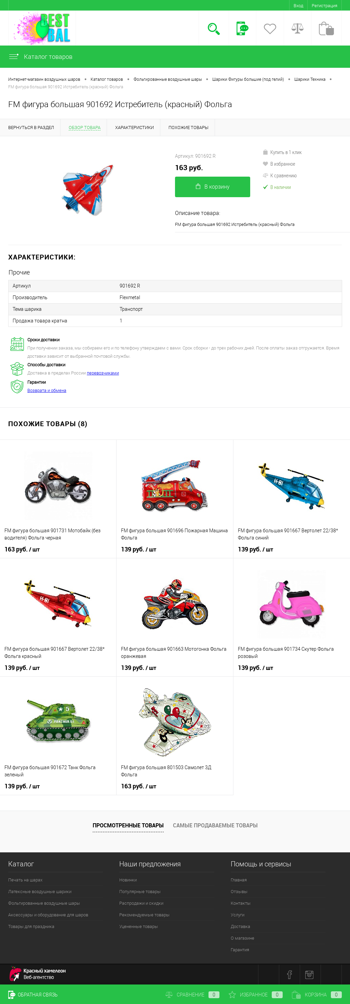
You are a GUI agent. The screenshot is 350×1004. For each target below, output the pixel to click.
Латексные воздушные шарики (39, 891)
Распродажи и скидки (141, 903)
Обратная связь (33, 994)
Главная (239, 879)
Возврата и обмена (46, 390)
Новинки (128, 879)
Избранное (256, 994)
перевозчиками (103, 373)
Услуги (237, 914)
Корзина (317, 994)
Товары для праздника (31, 926)
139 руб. (138, 549)
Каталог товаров (40, 56)
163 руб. (189, 167)
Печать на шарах (25, 879)
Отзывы (239, 891)
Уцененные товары (138, 926)
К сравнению (279, 175)
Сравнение (192, 994)
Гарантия (240, 949)
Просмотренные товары (128, 825)
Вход (298, 5)
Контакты (241, 903)
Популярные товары (140, 891)
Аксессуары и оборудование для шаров (48, 914)
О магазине (242, 938)
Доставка (240, 926)
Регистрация (324, 5)
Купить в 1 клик (282, 152)
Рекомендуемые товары (144, 914)
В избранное (278, 163)
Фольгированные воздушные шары (44, 903)
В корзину (213, 186)
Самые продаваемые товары (215, 825)
